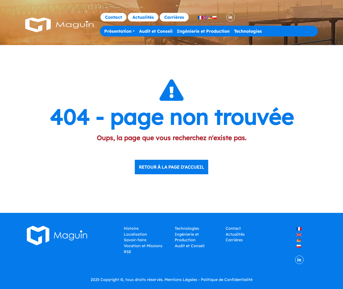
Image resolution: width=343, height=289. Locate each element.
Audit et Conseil (156, 31)
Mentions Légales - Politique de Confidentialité (208, 279)
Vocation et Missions (143, 245)
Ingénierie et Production (203, 31)
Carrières (174, 17)
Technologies (248, 31)
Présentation (118, 31)
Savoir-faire (135, 240)
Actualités (143, 17)
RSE (127, 251)
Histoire (131, 228)
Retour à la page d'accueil (171, 167)
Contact (113, 17)
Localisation (135, 234)
